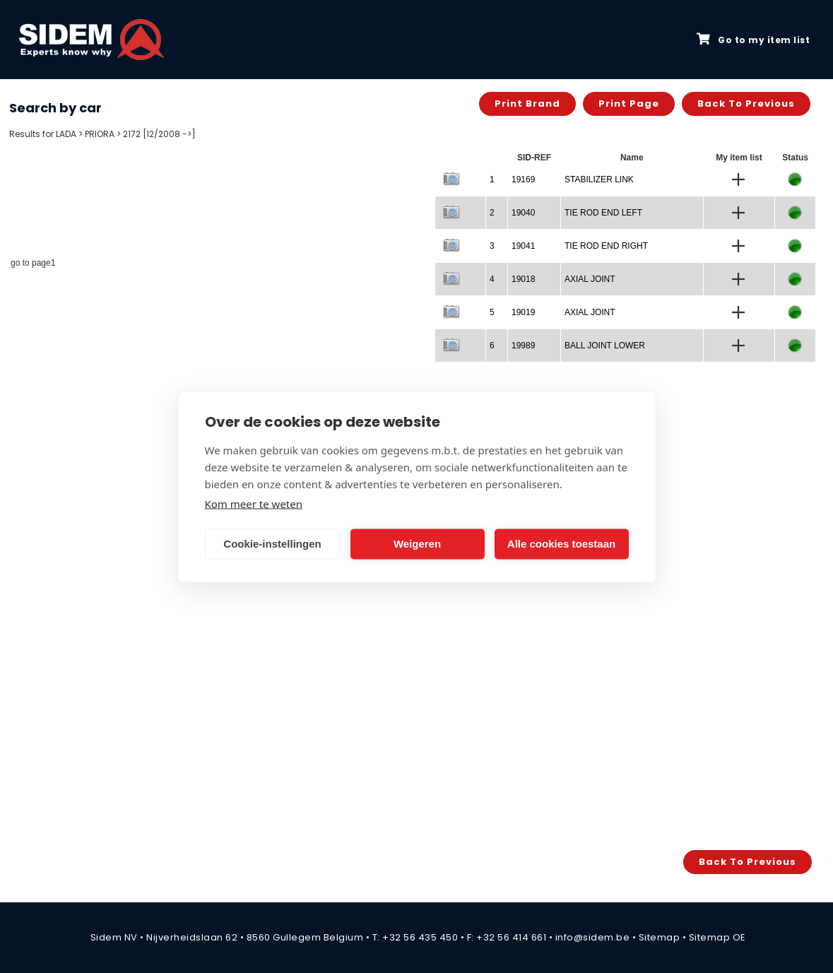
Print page (628, 103)
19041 (523, 246)
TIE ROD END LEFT (603, 213)
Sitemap (659, 937)
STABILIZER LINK (599, 179)
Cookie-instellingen (272, 544)
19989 (523, 345)
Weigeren (417, 544)
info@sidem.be (592, 937)
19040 (523, 213)
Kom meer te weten (254, 503)
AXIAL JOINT (590, 279)
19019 (523, 312)
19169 (523, 179)
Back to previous (746, 103)
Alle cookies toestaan (561, 544)
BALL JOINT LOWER (605, 345)
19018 (523, 279)
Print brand (527, 103)
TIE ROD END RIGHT (606, 246)
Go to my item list (753, 39)
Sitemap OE (717, 937)
